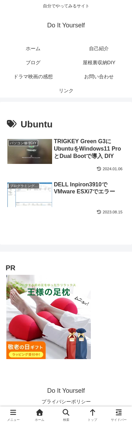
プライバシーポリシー (66, 401)
